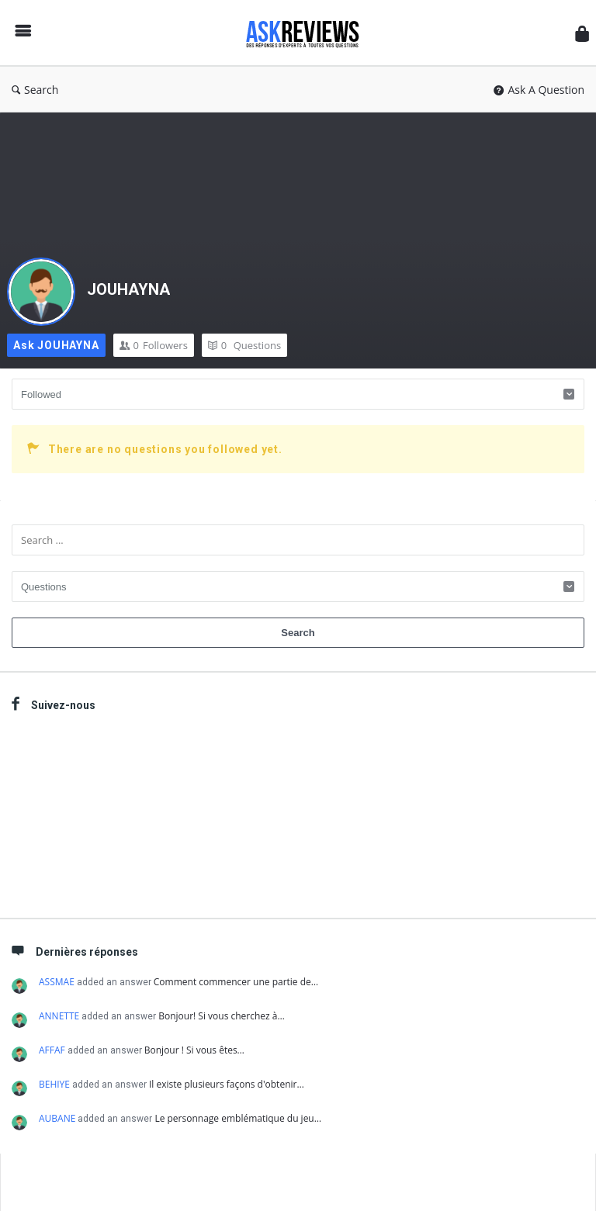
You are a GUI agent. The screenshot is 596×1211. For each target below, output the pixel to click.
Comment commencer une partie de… (236, 981)
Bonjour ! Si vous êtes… (194, 1050)
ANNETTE (59, 1015)
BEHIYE (54, 1084)
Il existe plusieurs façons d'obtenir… (226, 1084)
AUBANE (57, 1118)
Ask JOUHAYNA (56, 345)
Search (35, 89)
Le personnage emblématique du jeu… (237, 1118)
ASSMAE (56, 981)
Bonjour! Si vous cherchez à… (221, 1015)
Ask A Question (539, 89)
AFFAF (52, 1050)
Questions (244, 345)
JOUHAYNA (128, 289)
